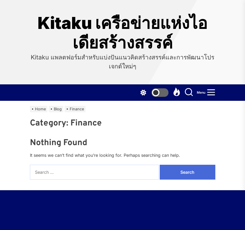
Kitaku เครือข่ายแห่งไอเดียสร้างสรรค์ (122, 33)
